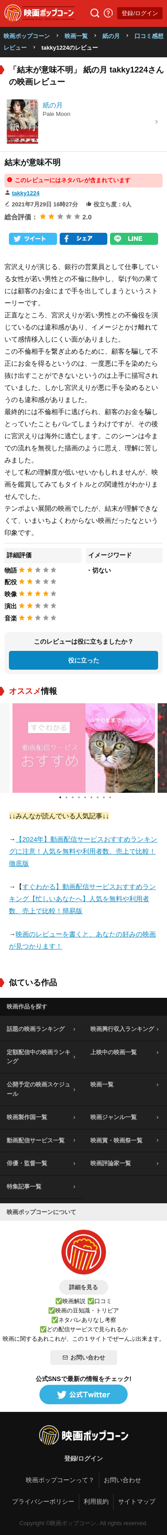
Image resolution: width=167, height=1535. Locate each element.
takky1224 (26, 193)
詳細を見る (83, 1287)
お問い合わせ (83, 1357)
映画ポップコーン (27, 36)
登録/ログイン (140, 13)
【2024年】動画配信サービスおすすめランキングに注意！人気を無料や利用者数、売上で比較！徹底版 (83, 851)
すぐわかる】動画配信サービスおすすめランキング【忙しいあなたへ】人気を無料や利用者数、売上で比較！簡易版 (82, 899)
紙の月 (111, 36)
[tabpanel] (83, 748)
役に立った (83, 660)
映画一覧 (76, 36)
